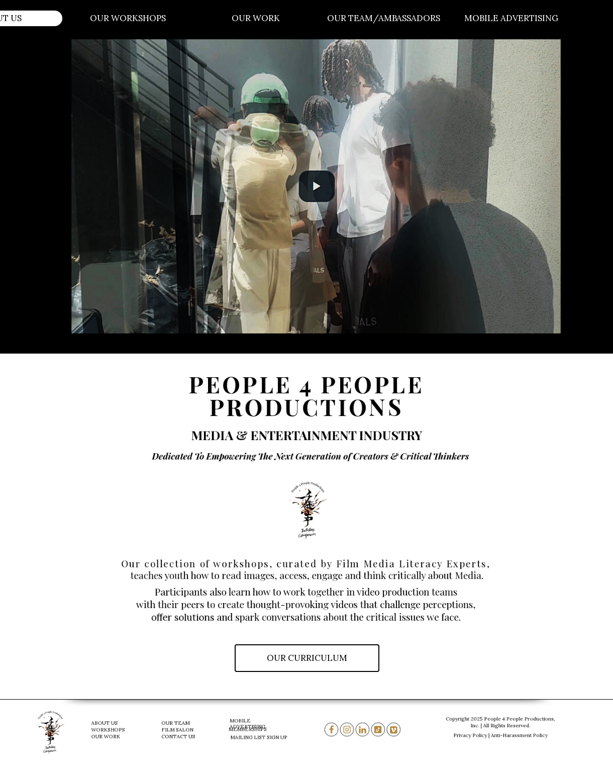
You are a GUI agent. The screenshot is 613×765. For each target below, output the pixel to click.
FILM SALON (178, 729)
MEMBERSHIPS (249, 729)
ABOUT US (107, 724)
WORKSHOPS (109, 729)
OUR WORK (107, 735)
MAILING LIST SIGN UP (259, 737)
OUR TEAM (177, 724)
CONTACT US (179, 735)
